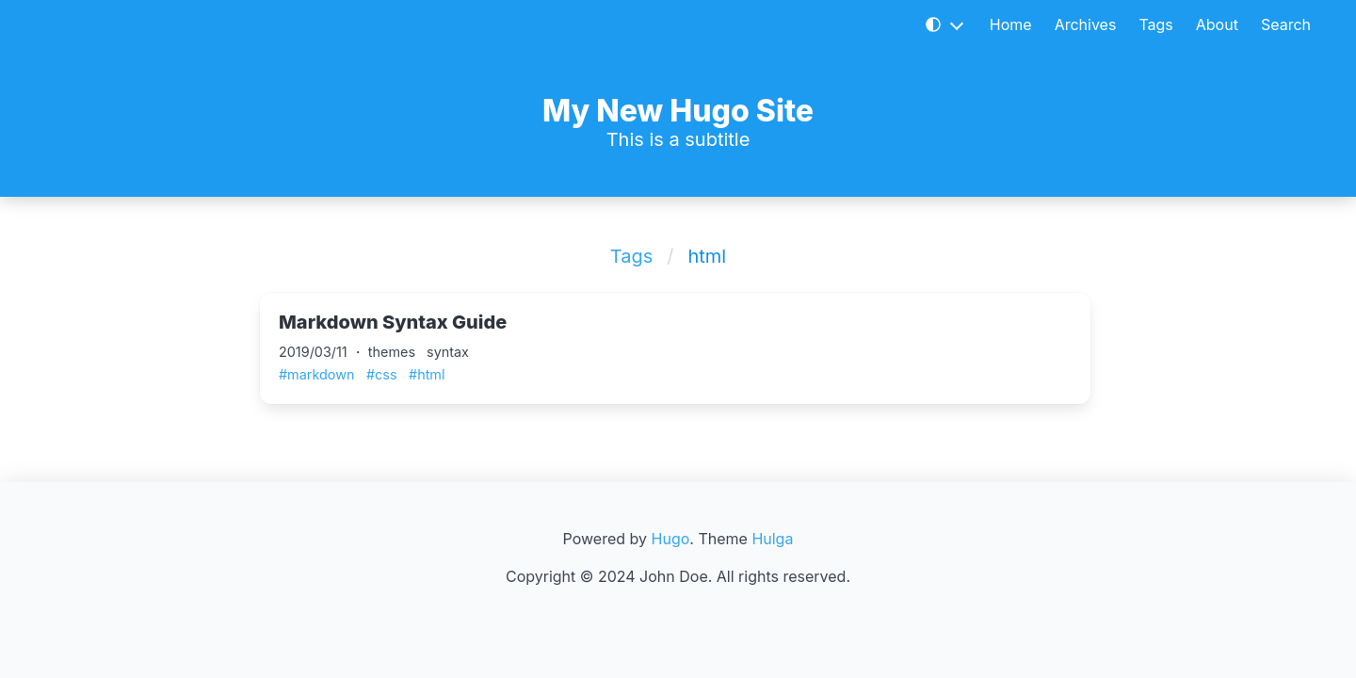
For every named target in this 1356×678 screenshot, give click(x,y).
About (1217, 24)
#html (426, 374)
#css (381, 374)
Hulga (772, 538)
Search (1286, 24)
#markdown (316, 374)
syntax (448, 352)
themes (391, 352)
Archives (1086, 24)
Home (1011, 24)
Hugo (671, 538)
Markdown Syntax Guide (393, 322)
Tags (1155, 24)
